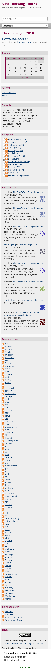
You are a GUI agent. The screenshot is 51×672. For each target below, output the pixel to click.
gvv (6, 452)
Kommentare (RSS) (13, 617)
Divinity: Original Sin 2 (29, 244)
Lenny (7, 479)
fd (6, 435)
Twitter (8, 565)
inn (6, 463)
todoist (8, 562)
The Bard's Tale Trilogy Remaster (28, 192)
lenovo (8, 482)
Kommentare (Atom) (14, 620)
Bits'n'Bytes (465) (15, 150)
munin (8, 499)
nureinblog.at (10, 300)
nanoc (7, 501)
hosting (8, 460)
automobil (9, 357)
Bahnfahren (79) (16, 145)
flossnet (8, 438)
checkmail (9, 388)
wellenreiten (10, 590)
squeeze (8, 540)
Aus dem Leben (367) (17, 142)
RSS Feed (9, 611)
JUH (6, 476)
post (7, 515)
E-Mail (7, 424)
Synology (9, 554)
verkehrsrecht (11, 574)
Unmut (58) (13, 172)
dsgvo (7, 416)
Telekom (8, 560)
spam (7, 535)
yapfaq (8, 598)
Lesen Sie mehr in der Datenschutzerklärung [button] (15, 658)
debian (8, 399)
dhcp (7, 402)
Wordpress (10, 596)
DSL (6, 418)
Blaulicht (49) (14, 153)
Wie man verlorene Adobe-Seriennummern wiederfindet (22, 313)
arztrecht (9, 354)
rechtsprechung (12, 518)
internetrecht (11, 465)
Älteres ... (6, 95)
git (6, 446)
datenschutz (10, 393)
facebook (9, 432)
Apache (8, 352)
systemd (8, 557)
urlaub (8, 568)
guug (7, 449)
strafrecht (9, 549)
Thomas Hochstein (23, 42)
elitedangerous (11, 427)
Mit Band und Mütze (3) (19, 161)
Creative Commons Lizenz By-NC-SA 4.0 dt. (24, 643)
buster (8, 377)
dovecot (8, 410)
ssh (6, 543)
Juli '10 (25, 77)
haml (7, 454)
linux (7, 485)
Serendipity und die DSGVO (31, 300)
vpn (6, 585)
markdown (9, 493)
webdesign (10, 587)
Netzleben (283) (15, 164)
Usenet (8, 571)
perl (6, 510)
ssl (6, 546)
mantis (8, 490)
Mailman (9, 488)
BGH (7, 371)
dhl (6, 404)
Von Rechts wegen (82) (18, 175)
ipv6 (7, 468)
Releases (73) (14, 167)
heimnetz (9, 457)
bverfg (8, 379)
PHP (6, 513)
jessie (7, 474)
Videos (8, 579)
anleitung (9, 349)
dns (6, 407)
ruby (7, 524)
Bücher (8, 382)
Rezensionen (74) (16, 170)
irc (6, 471)
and (6, 343)
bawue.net (9, 366)
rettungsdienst (11, 521)
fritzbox (8, 443)
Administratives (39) (17, 139)
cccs (7, 385)
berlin (7, 368)
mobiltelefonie (11, 496)
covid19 (8, 391)
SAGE (7, 529)
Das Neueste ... (9, 92)
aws (6, 360)
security (8, 532)
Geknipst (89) (15, 147)
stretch (8, 551)
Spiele (7, 538)
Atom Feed (9, 614)
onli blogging (10, 244)
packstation (10, 507)
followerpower (11, 440)
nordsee (8, 504)
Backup (8, 363)
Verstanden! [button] (25, 667)
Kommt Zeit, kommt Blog (15, 38)
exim (7, 429)
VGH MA (8, 576)
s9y (6, 526)
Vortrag (8, 582)
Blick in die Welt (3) (16, 156)
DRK (7, 413)
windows (9, 593)
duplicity (9, 421)
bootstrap (9, 374)
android (8, 346)
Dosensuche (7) (15, 158)
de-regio (8, 396)
